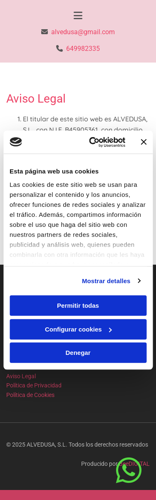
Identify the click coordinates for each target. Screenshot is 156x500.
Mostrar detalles (106, 280)
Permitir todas (78, 305)
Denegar (77, 352)
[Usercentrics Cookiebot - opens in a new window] (93, 142)
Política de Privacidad (34, 385)
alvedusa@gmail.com (83, 32)
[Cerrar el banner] (143, 142)
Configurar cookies (78, 329)
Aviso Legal (21, 376)
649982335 (83, 49)
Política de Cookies (30, 395)
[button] (131, 471)
